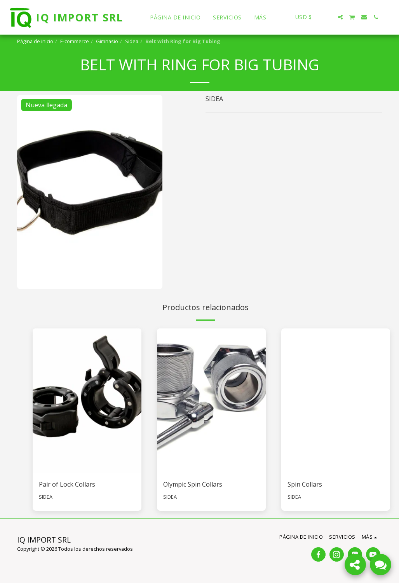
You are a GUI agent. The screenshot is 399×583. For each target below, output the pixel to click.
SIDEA (45, 496)
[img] (87, 400)
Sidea (131, 41)
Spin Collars (304, 484)
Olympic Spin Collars (192, 484)
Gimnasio (107, 41)
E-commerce (74, 41)
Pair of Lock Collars (67, 484)
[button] (328, 17)
